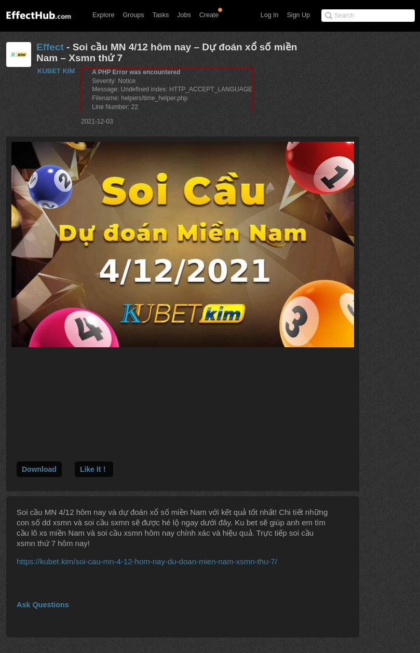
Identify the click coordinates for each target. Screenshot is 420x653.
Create (209, 15)
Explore (103, 15)
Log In (270, 15)
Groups (133, 15)
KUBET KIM (56, 71)
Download (39, 469)
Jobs (184, 15)
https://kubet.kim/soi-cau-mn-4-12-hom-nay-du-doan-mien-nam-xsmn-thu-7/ (147, 561)
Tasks (160, 15)
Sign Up (298, 15)
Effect (50, 47)
